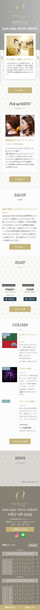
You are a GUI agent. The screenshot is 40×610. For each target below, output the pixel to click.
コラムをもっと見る (20, 429)
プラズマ (31, 376)
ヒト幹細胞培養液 (25, 415)
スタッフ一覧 (20, 296)
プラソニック (32, 349)
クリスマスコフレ (25, 346)
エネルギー (23, 376)
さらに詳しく (20, 90)
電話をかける (10, 607)
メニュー (6, 356)
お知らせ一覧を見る (28, 469)
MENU (37, 2)
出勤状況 (10, 286)
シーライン (23, 349)
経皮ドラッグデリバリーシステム (28, 380)
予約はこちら (30, 607)
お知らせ (6, 322)
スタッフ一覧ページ (28, 598)
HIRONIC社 (24, 412)
